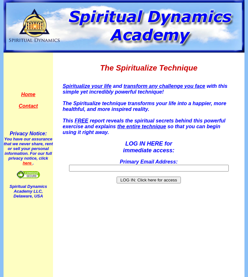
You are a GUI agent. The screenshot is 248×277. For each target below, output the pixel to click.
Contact (28, 106)
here (28, 163)
